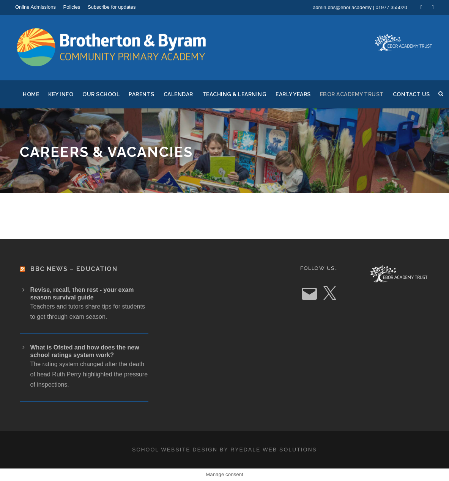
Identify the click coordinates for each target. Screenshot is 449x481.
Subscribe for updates (111, 7)
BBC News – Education (73, 269)
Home (31, 94)
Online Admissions (35, 7)
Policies (71, 7)
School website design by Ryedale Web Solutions (224, 450)
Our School (101, 94)
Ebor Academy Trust (352, 94)
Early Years (293, 94)
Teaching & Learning (234, 94)
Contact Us (411, 94)
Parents (141, 94)
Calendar (178, 94)
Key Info (60, 94)
